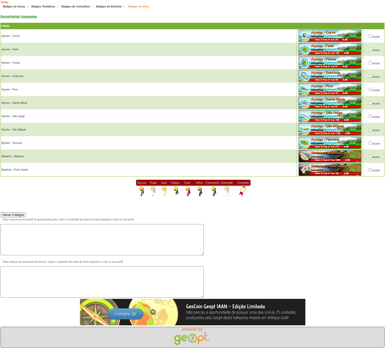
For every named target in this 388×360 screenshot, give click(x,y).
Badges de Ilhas (138, 6)
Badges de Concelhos (76, 6)
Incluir (376, 36)
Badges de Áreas (14, 6)
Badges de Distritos (109, 6)
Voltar (4, 2)
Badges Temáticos (43, 6)
